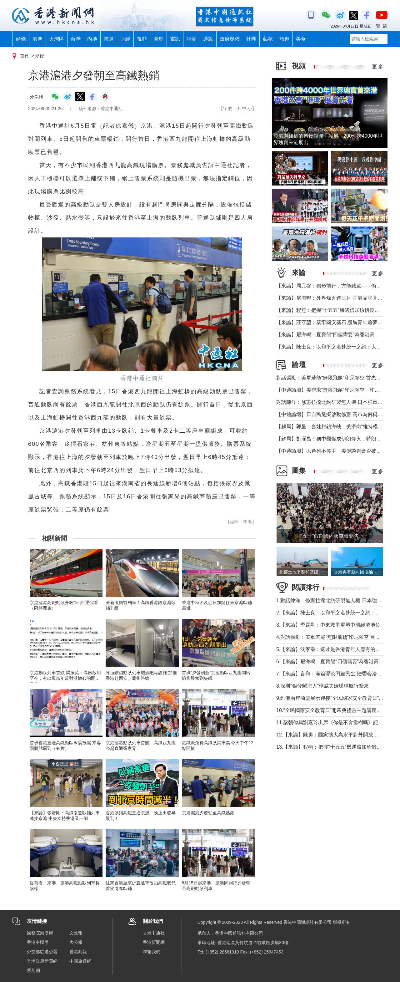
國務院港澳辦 (40, 932)
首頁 (24, 55)
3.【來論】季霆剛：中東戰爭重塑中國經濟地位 (328, 625)
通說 (208, 39)
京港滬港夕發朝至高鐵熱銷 (208, 812)
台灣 (76, 39)
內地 (92, 39)
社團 (251, 39)
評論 (192, 39)
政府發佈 (230, 39)
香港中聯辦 (38, 942)
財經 (125, 39)
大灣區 (56, 39)
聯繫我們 (151, 951)
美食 (301, 39)
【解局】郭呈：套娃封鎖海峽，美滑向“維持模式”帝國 (335, 426)
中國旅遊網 (80, 961)
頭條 (21, 39)
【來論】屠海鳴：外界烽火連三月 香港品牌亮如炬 (332, 298)
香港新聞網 (154, 942)
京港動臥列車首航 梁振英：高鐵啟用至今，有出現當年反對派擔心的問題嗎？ (65, 678)
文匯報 (75, 932)
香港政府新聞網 (42, 961)
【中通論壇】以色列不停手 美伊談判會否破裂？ (331, 451)
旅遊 (284, 39)
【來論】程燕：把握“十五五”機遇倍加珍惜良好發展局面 (338, 310)
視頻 (142, 39)
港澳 (37, 39)
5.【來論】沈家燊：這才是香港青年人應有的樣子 (330, 649)
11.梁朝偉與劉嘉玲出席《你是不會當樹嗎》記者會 (332, 722)
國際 (109, 39)
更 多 (377, 66)
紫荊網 (33, 970)
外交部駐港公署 (42, 951)
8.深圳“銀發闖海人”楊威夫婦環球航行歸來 (322, 686)
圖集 (158, 39)
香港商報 (78, 951)
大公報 (75, 942)
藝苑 (268, 39)
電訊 (175, 39)
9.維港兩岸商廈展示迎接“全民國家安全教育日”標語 (332, 698)
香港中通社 (154, 932)
